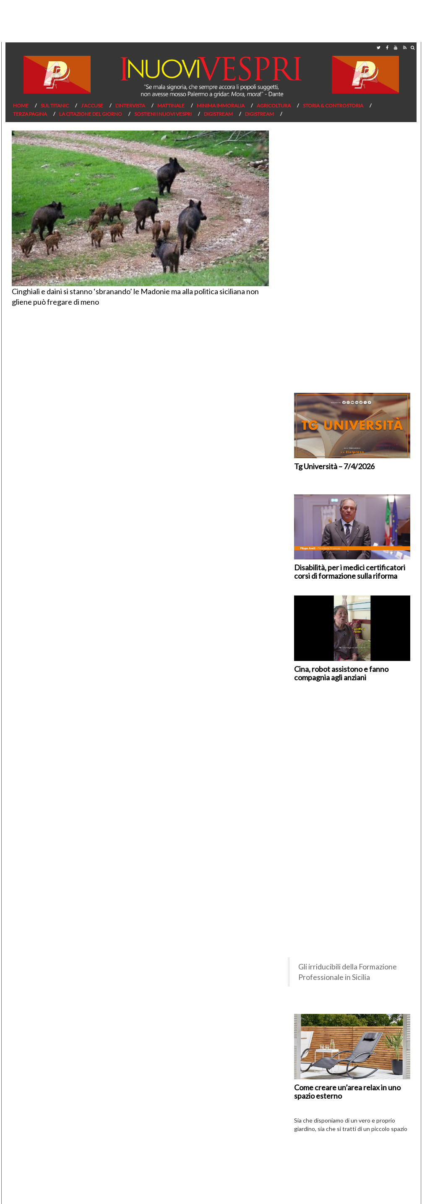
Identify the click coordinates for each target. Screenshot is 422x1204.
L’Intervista (130, 105)
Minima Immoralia (221, 105)
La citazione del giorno (90, 114)
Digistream (218, 114)
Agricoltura (274, 105)
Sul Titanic (55, 105)
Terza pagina (30, 114)
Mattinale (171, 105)
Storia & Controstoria (333, 105)
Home (21, 105)
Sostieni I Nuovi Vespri (163, 114)
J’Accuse (92, 105)
